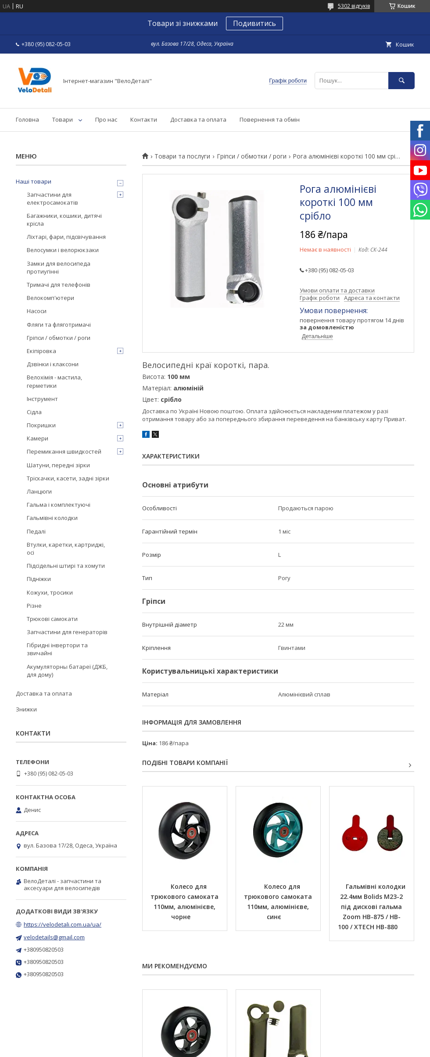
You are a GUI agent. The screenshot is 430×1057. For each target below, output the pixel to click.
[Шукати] (401, 80)
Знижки (26, 709)
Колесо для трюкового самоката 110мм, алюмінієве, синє (279, 901)
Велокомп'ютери (50, 298)
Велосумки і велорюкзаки (63, 250)
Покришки (41, 425)
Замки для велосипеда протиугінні (58, 267)
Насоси (37, 311)
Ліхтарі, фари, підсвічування (66, 237)
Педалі (36, 531)
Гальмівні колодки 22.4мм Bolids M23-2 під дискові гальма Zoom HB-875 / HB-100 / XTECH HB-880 (372, 906)
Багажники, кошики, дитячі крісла (64, 219)
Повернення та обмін (270, 119)
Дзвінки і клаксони (53, 364)
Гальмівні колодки (52, 518)
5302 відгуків (354, 6)
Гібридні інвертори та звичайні (57, 649)
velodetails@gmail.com (54, 937)
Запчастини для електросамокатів (52, 198)
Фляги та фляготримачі (59, 324)
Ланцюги (39, 491)
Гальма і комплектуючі (58, 505)
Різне (34, 606)
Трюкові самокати (52, 619)
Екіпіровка (41, 351)
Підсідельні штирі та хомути (66, 566)
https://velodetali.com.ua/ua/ (62, 924)
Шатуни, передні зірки (58, 465)
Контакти (143, 119)
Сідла (34, 412)
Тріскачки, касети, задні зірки (68, 478)
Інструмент (42, 399)
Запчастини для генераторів (67, 632)
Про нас (106, 119)
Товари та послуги (182, 156)
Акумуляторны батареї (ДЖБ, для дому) (67, 670)
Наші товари (33, 181)
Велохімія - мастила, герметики (54, 381)
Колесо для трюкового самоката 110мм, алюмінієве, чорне (185, 901)
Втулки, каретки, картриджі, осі (66, 548)
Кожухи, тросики (50, 592)
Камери (37, 438)
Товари (62, 119)
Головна (27, 119)
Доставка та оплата (198, 119)
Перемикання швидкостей (64, 451)
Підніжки (39, 579)
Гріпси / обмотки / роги (252, 156)
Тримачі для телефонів (58, 285)
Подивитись (254, 23)
